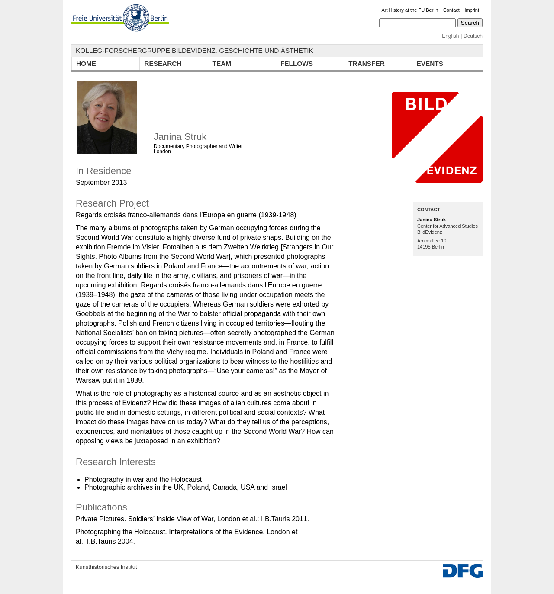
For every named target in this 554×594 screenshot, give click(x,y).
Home (86, 63)
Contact (451, 10)
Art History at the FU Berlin (410, 10)
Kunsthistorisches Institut (106, 567)
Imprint (471, 10)
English (450, 36)
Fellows (296, 63)
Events (429, 63)
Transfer (366, 63)
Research (162, 63)
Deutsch (473, 36)
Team (222, 63)
